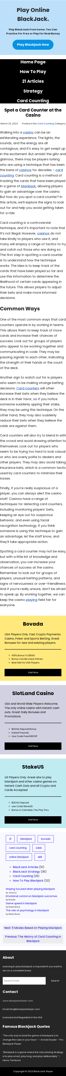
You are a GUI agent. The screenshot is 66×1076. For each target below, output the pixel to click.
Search (55, 980)
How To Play (33, 71)
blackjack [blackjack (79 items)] (26, 839)
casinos (25, 170)
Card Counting (33, 101)
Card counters (27, 388)
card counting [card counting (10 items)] (18, 848)
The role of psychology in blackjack (27, 910)
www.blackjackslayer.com (18, 1000)
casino (28, 132)
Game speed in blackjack (21, 903)
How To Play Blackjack (28, 881)
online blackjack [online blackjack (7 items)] (19, 857)
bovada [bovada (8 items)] (45, 839)
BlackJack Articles (25, 867)
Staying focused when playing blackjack (30, 889)
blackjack (28, 186)
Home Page (33, 62)
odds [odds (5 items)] (39, 848)
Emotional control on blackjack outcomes (31, 896)
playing (31, 600)
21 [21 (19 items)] (10, 839)
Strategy (33, 91)
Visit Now (33, 672)
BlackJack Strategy (26, 872)
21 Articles (33, 81)
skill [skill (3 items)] (40, 857)
